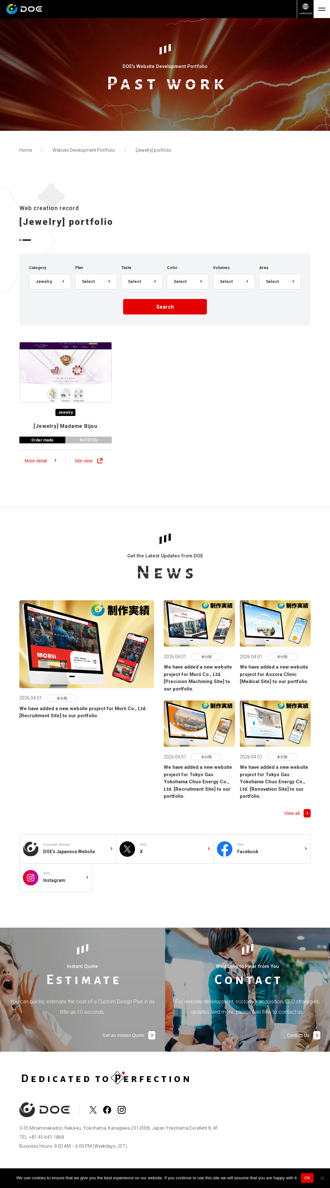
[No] (322, 1178)
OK (307, 1177)
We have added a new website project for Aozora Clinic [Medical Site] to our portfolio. (274, 684)
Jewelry (65, 416)
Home (25, 150)
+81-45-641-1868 (46, 1137)
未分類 (62, 708)
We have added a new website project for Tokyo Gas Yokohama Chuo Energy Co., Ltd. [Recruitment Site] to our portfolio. (198, 791)
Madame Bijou (65, 430)
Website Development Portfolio (84, 150)
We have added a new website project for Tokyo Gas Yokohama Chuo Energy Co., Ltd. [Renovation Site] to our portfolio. (274, 791)
